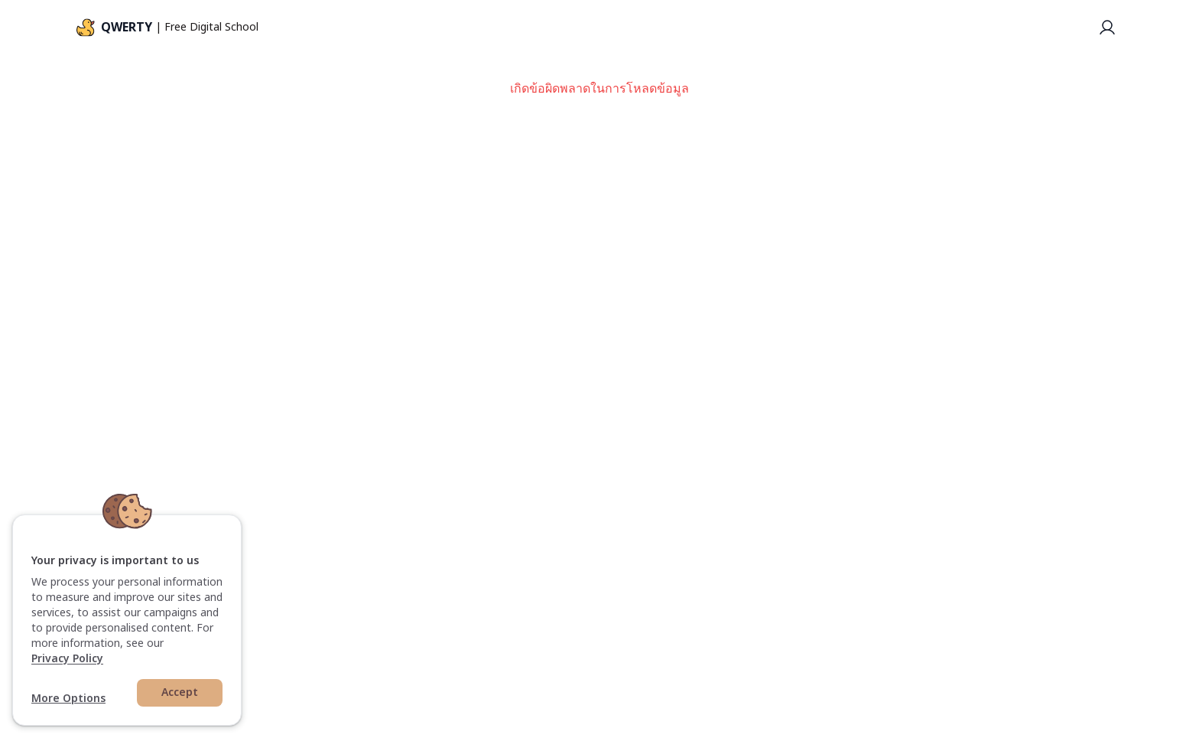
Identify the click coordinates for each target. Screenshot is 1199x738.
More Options (68, 699)
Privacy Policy (67, 659)
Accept (179, 692)
